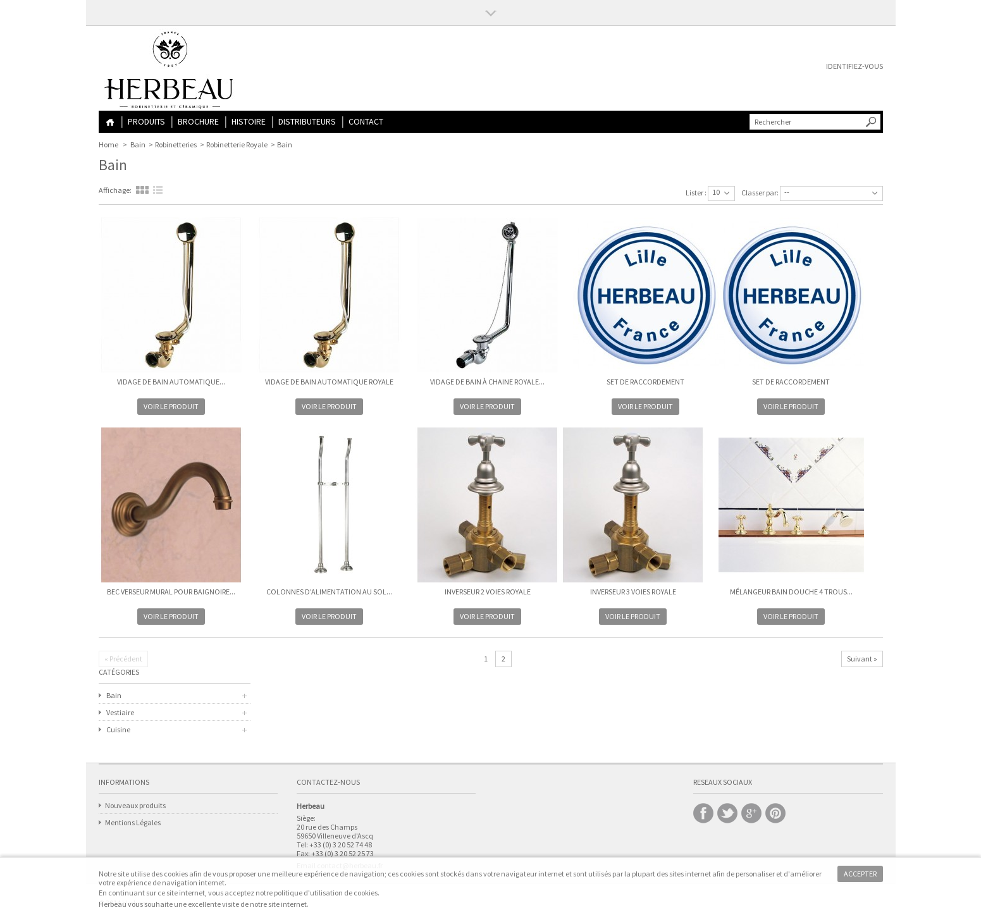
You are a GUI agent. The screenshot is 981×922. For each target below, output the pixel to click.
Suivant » (862, 658)
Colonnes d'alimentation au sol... (329, 591)
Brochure (198, 121)
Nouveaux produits (135, 805)
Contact (366, 121)
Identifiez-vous (854, 66)
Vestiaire (120, 712)
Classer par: (760, 192)
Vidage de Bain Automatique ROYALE (329, 381)
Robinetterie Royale (237, 144)
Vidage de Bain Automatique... (171, 381)
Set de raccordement (645, 381)
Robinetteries (176, 144)
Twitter (727, 813)
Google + (751, 813)
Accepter (860, 873)
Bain (137, 144)
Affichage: (115, 190)
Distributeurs (307, 121)
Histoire (248, 121)
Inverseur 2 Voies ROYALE (488, 591)
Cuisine (118, 729)
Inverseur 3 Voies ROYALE (633, 591)
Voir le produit (171, 406)
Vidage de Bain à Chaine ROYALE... (487, 381)
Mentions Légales (133, 822)
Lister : (696, 192)
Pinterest (775, 813)
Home (110, 122)
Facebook (703, 813)
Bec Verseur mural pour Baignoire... (171, 591)
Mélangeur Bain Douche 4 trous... (791, 591)
